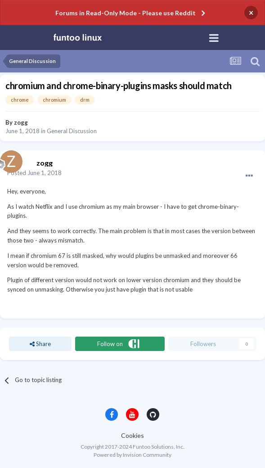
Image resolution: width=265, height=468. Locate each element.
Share (40, 344)
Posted (34, 172)
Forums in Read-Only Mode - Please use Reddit (125, 13)
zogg (21, 122)
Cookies (132, 435)
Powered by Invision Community (132, 454)
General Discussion (72, 131)
